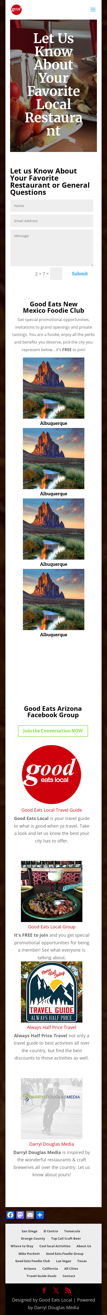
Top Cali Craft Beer (66, 1238)
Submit (80, 274)
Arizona (30, 1268)
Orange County (33, 1238)
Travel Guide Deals (41, 1276)
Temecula (72, 1231)
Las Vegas (63, 1261)
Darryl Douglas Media (51, 1144)
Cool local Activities (54, 1246)
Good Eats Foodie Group (64, 1253)
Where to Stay (22, 1246)
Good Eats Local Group (52, 927)
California (50, 1268)
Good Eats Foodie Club (32, 1261)
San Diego (29, 1231)
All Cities (71, 1268)
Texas (82, 1261)
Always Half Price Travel (51, 1027)
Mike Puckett (29, 1253)
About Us (83, 1246)
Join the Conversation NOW (53, 731)
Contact (68, 1276)
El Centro (51, 1231)
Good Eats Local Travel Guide (51, 810)
